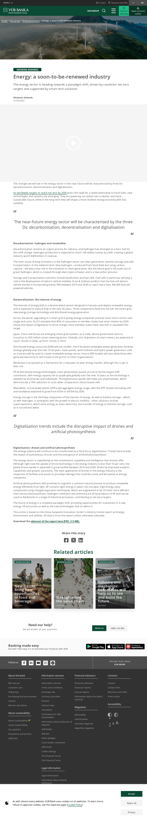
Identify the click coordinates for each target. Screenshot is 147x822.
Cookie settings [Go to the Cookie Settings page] (48, 751)
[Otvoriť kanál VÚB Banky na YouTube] (38, 663)
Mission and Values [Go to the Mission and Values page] (17, 705)
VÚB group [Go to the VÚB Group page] (13, 692)
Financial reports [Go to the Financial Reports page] (83, 687)
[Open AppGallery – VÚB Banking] (135, 646)
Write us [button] (99, 628)
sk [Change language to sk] (133, 3)
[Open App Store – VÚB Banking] (115, 646)
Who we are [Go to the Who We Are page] (14, 683)
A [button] (110, 723)
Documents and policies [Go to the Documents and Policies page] (19, 734)
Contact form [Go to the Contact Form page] (114, 687)
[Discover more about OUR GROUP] (119, 665)
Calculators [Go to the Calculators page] (46, 709)
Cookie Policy (75, 804)
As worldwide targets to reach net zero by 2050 (40, 192)
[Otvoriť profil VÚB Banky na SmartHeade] (52, 663)
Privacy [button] (131, 812)
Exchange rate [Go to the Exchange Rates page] (48, 692)
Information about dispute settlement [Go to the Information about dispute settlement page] (54, 781)
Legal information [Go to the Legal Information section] (49, 775)
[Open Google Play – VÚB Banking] (95, 646)
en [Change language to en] (142, 3)
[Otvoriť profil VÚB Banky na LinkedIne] (31, 663)
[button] (104, 11)
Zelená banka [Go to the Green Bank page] (81, 719)
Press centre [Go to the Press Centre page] (114, 696)
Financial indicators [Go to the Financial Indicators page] (84, 683)
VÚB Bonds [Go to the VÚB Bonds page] (46, 729)
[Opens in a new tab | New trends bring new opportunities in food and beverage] (31, 583)
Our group (93, 10)
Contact (101, 3)
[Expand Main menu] (114, 11)
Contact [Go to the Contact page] (111, 683)
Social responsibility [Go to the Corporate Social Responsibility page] (18, 725)
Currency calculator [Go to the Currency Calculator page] (50, 696)
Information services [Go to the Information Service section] (51, 683)
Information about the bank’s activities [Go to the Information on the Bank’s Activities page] (88, 698)
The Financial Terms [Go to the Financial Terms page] (51, 756)
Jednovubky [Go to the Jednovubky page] (80, 714)
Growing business (31, 20)
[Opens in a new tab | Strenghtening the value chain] (73, 583)
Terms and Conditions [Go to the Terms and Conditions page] (52, 687)
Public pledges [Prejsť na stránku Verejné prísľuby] (48, 738)
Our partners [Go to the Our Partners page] (14, 729)
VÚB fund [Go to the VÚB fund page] (12, 738)
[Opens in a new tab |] (66, 540)
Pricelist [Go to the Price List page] (45, 701)
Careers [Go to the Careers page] (12, 701)
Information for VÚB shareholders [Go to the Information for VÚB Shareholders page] (51, 716)
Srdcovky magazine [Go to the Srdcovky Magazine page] (84, 723)
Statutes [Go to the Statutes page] (45, 733)
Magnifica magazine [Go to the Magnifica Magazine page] (84, 728)
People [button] (6, 3)
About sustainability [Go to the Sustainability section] (19, 720)
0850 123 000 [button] (117, 628)
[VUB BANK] (16, 11)
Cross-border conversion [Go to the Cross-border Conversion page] (53, 742)
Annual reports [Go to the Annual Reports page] (82, 692)
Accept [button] (131, 793)
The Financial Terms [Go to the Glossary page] (51, 760)
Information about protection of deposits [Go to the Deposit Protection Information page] (56, 723)
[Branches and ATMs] (118, 3)
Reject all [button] (131, 803)
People (4, 20)
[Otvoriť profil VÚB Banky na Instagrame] (45, 663)
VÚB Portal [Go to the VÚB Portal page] (46, 747)
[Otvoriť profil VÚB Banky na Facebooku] (24, 663)
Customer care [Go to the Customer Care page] (15, 687)
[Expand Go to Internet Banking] (124, 11)
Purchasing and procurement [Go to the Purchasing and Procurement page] (22, 696)
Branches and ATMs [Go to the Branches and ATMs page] (117, 692)
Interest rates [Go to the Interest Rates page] (47, 705)
